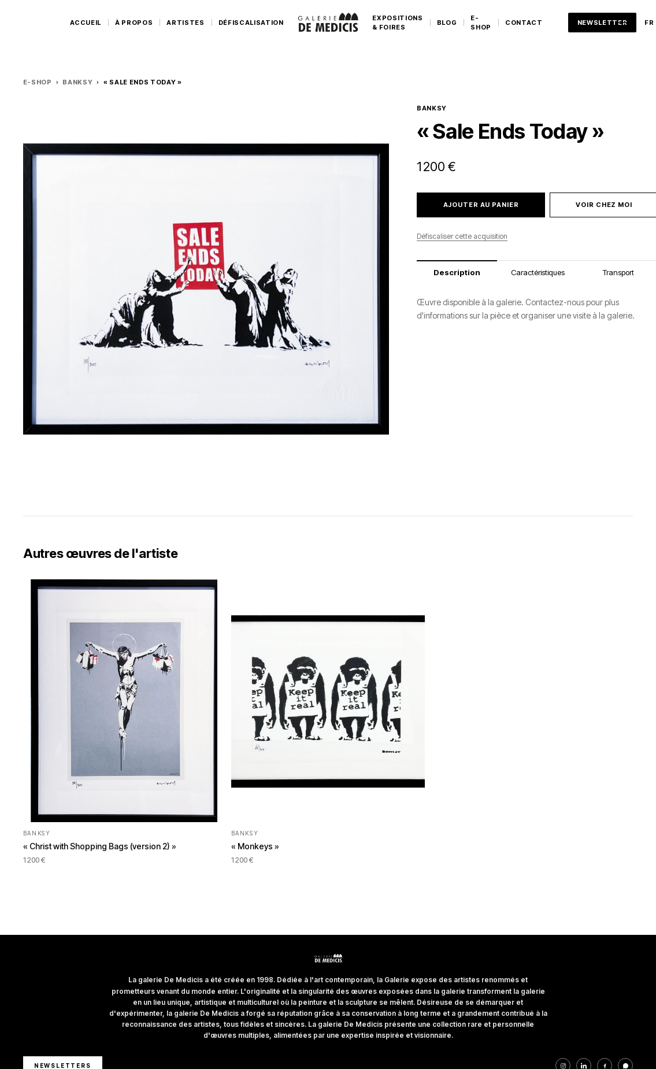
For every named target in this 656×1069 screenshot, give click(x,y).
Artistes (185, 23)
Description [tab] (456, 272)
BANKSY (77, 82)
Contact (524, 23)
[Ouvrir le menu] (622, 22)
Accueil (86, 23)
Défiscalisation (251, 23)
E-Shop (480, 23)
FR (649, 23)
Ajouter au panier (481, 205)
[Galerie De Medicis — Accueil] (328, 23)
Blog (447, 23)
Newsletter (602, 23)
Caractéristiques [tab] (538, 272)
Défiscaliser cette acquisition (462, 236)
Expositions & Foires (397, 23)
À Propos (134, 23)
